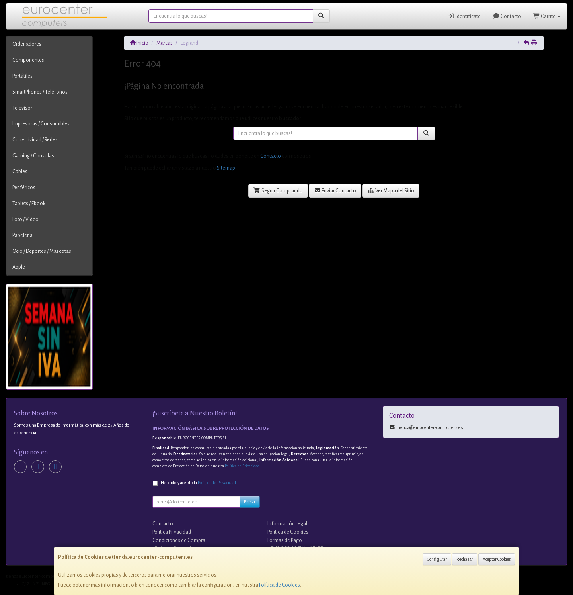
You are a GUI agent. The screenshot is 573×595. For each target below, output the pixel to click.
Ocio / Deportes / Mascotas (41, 251)
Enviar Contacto (335, 191)
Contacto (507, 16)
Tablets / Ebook (28, 203)
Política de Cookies (279, 585)
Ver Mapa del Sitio (390, 191)
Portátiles (22, 76)
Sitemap (226, 168)
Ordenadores (26, 44)
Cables (19, 171)
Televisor (22, 108)
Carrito (547, 16)
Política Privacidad (171, 532)
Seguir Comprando (278, 191)
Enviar (249, 501)
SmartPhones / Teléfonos (40, 92)
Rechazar (464, 559)
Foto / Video (25, 219)
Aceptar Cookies (497, 559)
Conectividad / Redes (35, 140)
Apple (18, 267)
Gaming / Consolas (33, 156)
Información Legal (287, 523)
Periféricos (23, 187)
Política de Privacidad (242, 466)
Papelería (22, 235)
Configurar (437, 559)
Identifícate (464, 16)
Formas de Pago (284, 540)
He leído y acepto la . (199, 482)
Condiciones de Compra (178, 540)
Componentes (28, 60)
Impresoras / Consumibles (41, 124)
